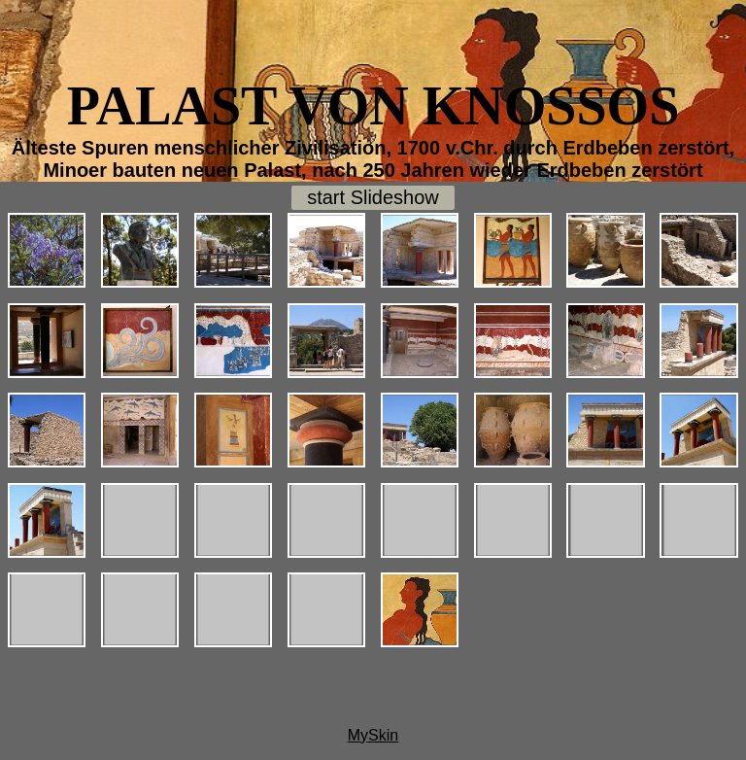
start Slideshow (373, 197)
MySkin (373, 735)
